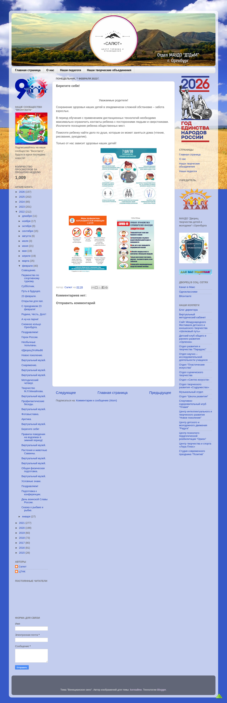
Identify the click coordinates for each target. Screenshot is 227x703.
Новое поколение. (32, 355)
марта (26, 260)
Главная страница (27, 70)
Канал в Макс (187, 287)
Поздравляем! (29, 332)
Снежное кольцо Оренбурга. (31, 326)
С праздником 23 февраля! (31, 308)
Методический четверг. (29, 382)
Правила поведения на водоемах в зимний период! (33, 437)
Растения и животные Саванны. (34, 452)
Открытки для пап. (32, 301)
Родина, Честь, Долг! (33, 314)
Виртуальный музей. (33, 360)
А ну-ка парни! (29, 319)
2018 (22, 537)
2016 (22, 547)
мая (24, 250)
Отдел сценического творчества (191, 374)
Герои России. (29, 337)
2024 (22, 201)
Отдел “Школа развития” (193, 396)
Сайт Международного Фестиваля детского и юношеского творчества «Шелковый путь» (193, 327)
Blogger (161, 689)
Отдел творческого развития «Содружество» (194, 386)
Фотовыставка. (30, 414)
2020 (22, 527)
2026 (22, 191)
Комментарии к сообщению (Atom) (96, 400)
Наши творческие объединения (109, 70)
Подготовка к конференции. (31, 493)
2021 (22, 522)
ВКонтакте (185, 296)
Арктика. (26, 419)
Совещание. (28, 270)
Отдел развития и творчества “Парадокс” (192, 348)
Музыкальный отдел (191, 392)
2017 (22, 542)
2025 (22, 196)
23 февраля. (28, 296)
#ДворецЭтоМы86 (32, 350)
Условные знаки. (31, 481)
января (26, 516)
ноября (26, 221)
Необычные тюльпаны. (29, 344)
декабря (27, 216)
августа (27, 236)
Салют (22, 566)
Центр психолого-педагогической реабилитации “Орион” (192, 436)
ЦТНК (22, 571)
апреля (26, 255)
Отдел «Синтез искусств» (194, 379)
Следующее (66, 393)
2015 (22, 552)
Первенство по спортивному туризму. (30, 278)
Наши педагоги (70, 70)
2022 (22, 211)
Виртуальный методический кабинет (192, 316)
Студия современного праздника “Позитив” (192, 452)
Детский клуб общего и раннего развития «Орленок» (192, 338)
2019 (22, 532)
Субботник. (28, 286)
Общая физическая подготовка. (33, 470)
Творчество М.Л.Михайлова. (32, 389)
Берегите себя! (30, 429)
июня (25, 246)
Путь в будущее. (31, 291)
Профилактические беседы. (32, 403)
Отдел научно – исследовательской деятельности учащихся (193, 357)
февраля (28, 265)
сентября (28, 231)
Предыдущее (160, 393)
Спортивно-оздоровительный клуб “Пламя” (192, 403)
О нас (50, 70)
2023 (22, 206)
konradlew (136, 689)
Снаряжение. (29, 365)
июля (25, 241)
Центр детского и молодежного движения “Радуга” (193, 425)
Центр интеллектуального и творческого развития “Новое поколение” (195, 414)
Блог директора (188, 309)
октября (27, 226)
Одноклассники (188, 291)
